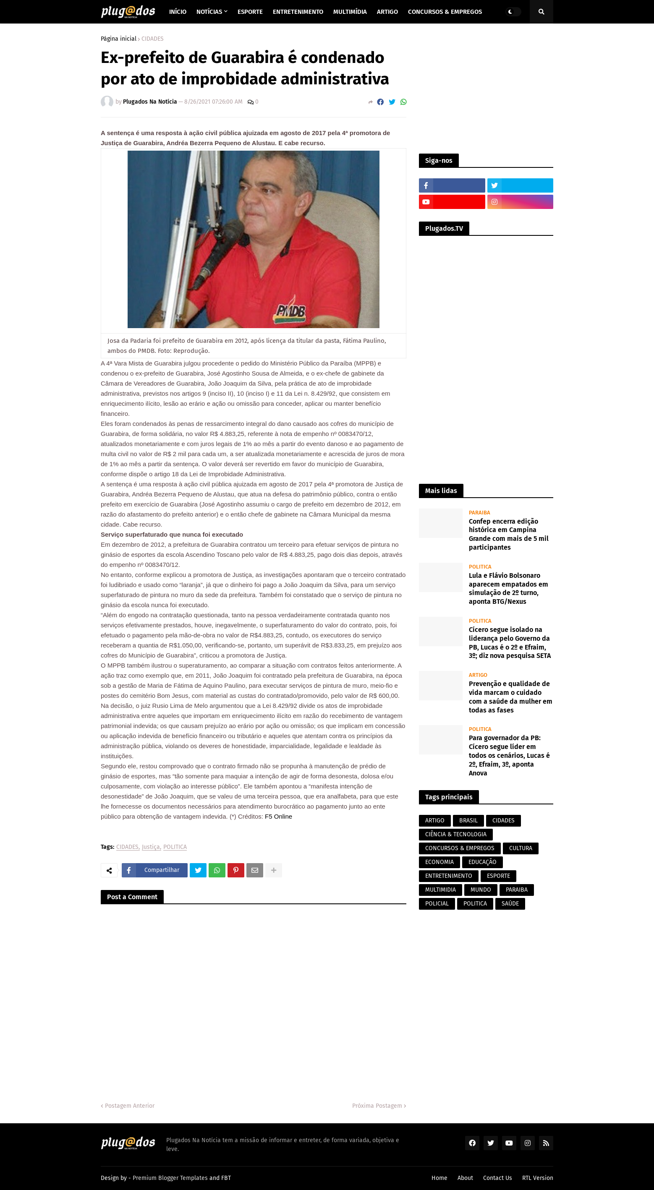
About (465, 1178)
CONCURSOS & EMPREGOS (459, 848)
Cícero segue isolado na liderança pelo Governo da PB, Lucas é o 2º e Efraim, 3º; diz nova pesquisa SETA (510, 643)
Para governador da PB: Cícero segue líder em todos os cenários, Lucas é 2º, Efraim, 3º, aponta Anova (509, 755)
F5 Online (277, 816)
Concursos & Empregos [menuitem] (445, 12)
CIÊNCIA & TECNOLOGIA (456, 834)
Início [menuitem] (177, 12)
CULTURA (520, 848)
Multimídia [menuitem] (350, 12)
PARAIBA (517, 889)
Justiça (151, 847)
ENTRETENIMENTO (448, 875)
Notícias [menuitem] (209, 12)
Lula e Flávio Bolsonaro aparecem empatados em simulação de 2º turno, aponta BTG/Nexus (508, 588)
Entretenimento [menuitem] (298, 12)
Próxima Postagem (377, 1105)
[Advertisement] (486, 88)
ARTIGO (435, 820)
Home (439, 1178)
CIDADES (152, 39)
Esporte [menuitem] (250, 12)
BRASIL (468, 820)
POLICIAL (437, 903)
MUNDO (481, 889)
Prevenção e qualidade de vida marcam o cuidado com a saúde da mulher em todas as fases (510, 697)
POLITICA (175, 847)
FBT (226, 1178)
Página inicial (118, 39)
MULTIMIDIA (440, 889)
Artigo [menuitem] (387, 12)
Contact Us (497, 1178)
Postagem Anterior (129, 1105)
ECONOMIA (439, 862)
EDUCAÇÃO (482, 862)
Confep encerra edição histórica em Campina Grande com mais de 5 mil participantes (509, 534)
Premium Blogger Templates (170, 1178)
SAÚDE (510, 903)
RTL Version (537, 1178)
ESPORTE (498, 875)
